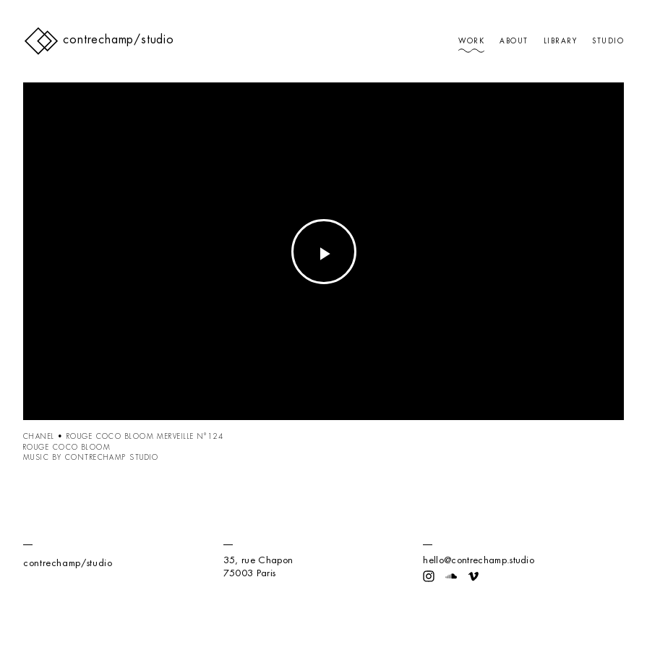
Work (471, 41)
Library (560, 41)
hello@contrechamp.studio (478, 560)
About (514, 41)
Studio (608, 41)
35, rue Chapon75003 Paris (258, 566)
